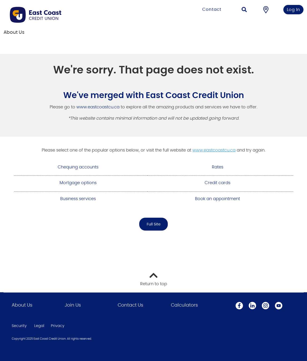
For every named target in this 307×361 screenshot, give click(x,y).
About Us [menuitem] (14, 32)
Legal (39, 326)
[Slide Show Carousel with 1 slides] (153, 114)
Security (19, 326)
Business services (78, 199)
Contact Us (130, 305)
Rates (217, 167)
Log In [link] (293, 10)
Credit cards (217, 183)
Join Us (73, 305)
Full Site (154, 224)
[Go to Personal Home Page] (68, 15)
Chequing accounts (78, 167)
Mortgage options (78, 183)
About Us (22, 305)
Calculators (184, 305)
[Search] (244, 10)
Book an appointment (217, 199)
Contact (211, 10)
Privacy (57, 326)
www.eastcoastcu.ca (98, 107)
